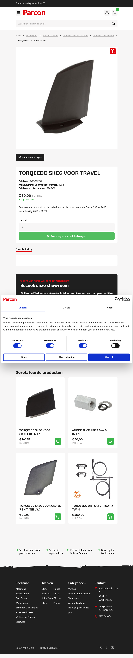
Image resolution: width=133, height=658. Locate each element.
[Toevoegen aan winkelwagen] (58, 440)
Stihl (44, 588)
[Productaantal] (67, 227)
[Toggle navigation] (19, 13)
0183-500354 (106, 616)
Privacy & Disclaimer (50, 652)
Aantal (23, 220)
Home (18, 35)
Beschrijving (26, 248)
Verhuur (72, 588)
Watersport (31, 35)
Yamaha (46, 593)
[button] (111, 53)
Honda (56, 588)
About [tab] (110, 307)
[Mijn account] (107, 13)
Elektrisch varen (50, 35)
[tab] (26, 248)
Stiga (44, 607)
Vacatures (21, 626)
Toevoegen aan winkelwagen (68, 234)
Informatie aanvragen (30, 157)
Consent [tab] (22, 307)
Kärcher (57, 597)
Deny (24, 357)
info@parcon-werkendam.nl (106, 608)
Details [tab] (66, 307)
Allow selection (66, 357)
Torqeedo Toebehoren (103, 35)
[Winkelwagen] (114, 13)
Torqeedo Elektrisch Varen (75, 35)
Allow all (108, 357)
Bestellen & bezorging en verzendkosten (23, 612)
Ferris (56, 593)
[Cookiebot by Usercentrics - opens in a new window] (117, 299)
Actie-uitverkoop (77, 607)
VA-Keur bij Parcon (26, 621)
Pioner (56, 607)
